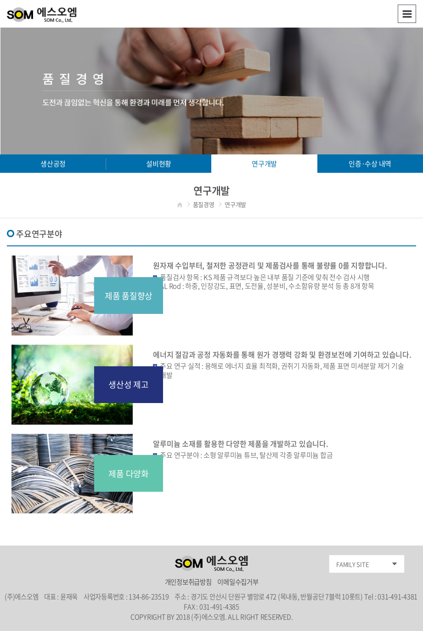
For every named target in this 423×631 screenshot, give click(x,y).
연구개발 (264, 164)
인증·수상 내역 (370, 164)
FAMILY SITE (352, 564)
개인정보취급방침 (189, 582)
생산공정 (53, 164)
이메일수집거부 (237, 582)
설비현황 (158, 164)
